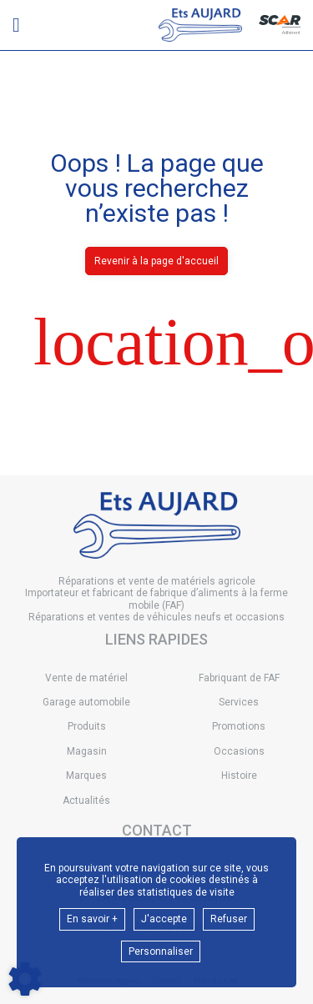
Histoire (239, 775)
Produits (87, 726)
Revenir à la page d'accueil (156, 261)
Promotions (238, 726)
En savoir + (92, 919)
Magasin (87, 751)
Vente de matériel (86, 678)
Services (239, 702)
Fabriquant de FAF (239, 678)
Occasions (239, 751)
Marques (86, 775)
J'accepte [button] (164, 919)
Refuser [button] (228, 919)
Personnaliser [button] (161, 951)
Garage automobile (86, 702)
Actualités (86, 800)
